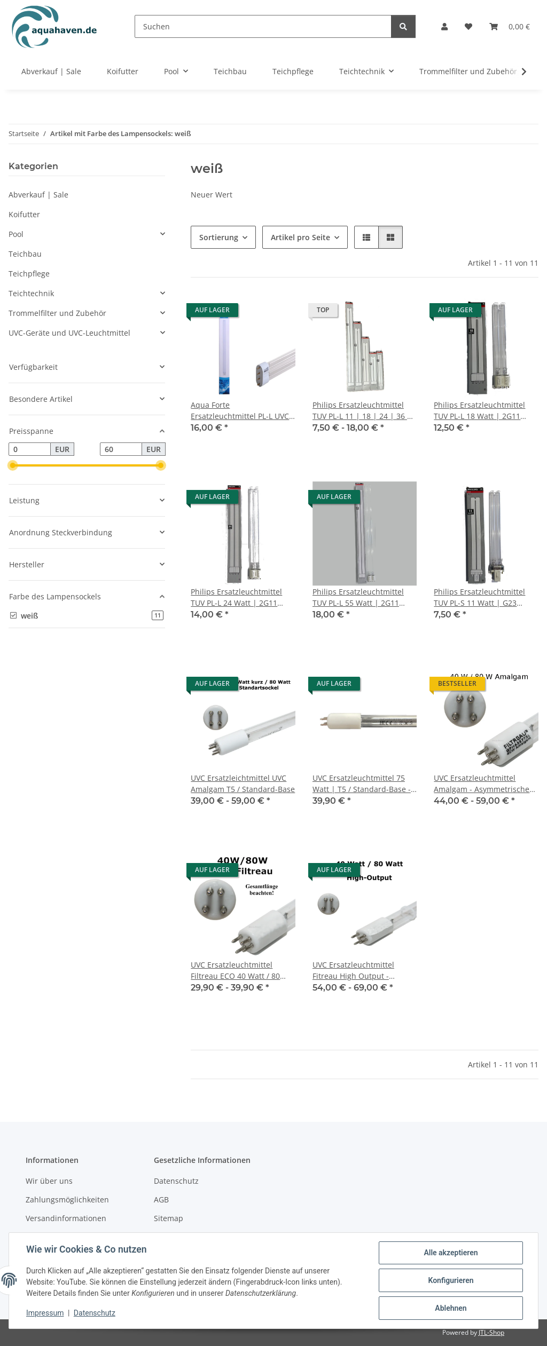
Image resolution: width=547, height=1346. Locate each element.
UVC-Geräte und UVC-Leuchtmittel (69, 333)
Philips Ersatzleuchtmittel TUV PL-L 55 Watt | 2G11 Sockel (358, 597)
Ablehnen (450, 1308)
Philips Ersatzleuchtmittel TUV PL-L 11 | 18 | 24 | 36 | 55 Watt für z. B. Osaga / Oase (361, 411)
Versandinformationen (66, 1218)
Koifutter (24, 214)
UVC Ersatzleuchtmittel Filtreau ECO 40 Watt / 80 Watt (235, 970)
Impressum (45, 1313)
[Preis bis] (121, 449)
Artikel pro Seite (300, 237)
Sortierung (218, 237)
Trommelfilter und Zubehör (57, 313)
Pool (16, 234)
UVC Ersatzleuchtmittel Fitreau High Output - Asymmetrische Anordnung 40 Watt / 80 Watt (361, 970)
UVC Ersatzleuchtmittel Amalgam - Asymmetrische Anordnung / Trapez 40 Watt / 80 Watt (484, 784)
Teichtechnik (31, 293)
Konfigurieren (450, 1280)
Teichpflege (29, 273)
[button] (444, 26)
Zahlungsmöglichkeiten (67, 1199)
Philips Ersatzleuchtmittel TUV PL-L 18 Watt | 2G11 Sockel (479, 411)
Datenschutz (94, 1313)
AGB (161, 1199)
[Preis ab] (30, 449)
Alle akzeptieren (451, 1252)
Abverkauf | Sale (38, 194)
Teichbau (25, 254)
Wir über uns (49, 1181)
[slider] (12, 466)
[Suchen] (263, 26)
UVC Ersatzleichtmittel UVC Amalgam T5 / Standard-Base (243, 783)
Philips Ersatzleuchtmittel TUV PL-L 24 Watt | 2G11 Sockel (236, 597)
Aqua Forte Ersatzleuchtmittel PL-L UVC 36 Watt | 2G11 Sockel (240, 411)
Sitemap (168, 1218)
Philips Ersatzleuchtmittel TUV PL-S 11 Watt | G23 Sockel (479, 597)
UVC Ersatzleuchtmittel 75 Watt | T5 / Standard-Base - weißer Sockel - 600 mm (361, 784)
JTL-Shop (491, 1332)
